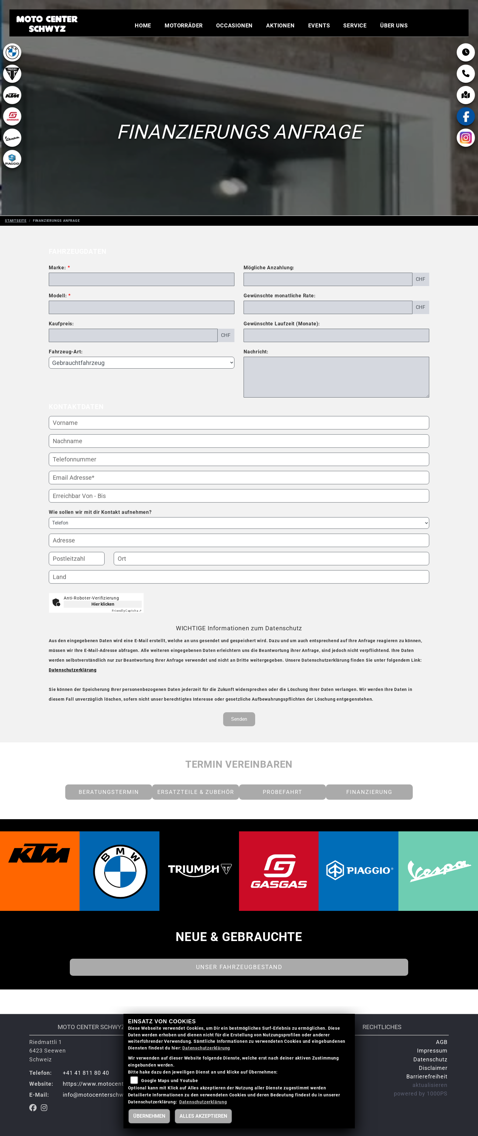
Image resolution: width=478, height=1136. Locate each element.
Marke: (57, 268)
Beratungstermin (109, 792)
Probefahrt (282, 792)
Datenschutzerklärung (73, 670)
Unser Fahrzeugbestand (239, 967)
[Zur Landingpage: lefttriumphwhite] (12, 80)
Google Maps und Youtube (169, 1080)
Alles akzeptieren (203, 1116)
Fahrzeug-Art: (66, 352)
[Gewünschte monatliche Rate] (328, 307)
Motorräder (184, 26)
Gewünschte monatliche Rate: (280, 296)
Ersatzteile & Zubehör (195, 792)
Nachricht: (256, 352)
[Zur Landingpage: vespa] (12, 144)
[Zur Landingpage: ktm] (12, 102)
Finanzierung (369, 792)
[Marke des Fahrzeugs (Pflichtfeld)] (141, 279)
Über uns (394, 26)
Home (143, 26)
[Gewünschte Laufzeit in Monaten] (336, 335)
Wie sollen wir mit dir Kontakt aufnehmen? (100, 532)
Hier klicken (102, 604)
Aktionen (280, 26)
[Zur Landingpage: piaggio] (12, 166)
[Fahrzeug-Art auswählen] (141, 362)
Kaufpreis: (61, 324)
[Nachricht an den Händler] (336, 377)
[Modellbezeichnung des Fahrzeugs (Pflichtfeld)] (141, 307)
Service (355, 26)
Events (319, 26)
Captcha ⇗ (127, 610)
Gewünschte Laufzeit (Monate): (282, 324)
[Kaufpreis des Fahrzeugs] (133, 335)
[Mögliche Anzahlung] (328, 279)
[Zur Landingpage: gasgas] (12, 123)
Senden (239, 719)
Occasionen (234, 26)
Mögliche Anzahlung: (269, 268)
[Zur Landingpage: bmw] (12, 59)
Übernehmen (149, 1116)
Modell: (58, 296)
